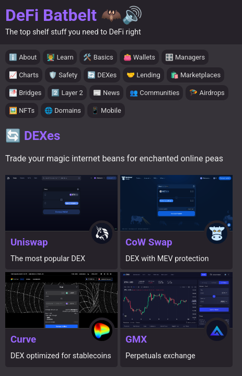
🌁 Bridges (25, 93)
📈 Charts (24, 75)
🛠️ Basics (98, 57)
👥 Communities (154, 93)
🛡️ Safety (63, 75)
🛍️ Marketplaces (195, 75)
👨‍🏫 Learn (60, 57)
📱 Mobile (106, 110)
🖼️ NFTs (21, 110)
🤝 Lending (143, 75)
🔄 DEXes (102, 75)
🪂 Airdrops (206, 93)
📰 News (106, 93)
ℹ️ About (23, 57)
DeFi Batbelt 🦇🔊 (74, 15)
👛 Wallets (139, 57)
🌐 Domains (62, 110)
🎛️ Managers (185, 57)
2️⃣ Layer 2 (67, 93)
